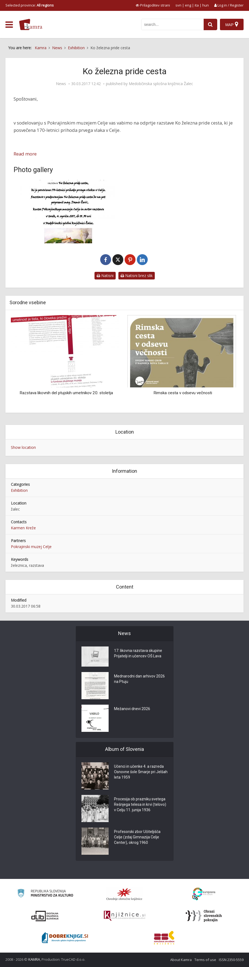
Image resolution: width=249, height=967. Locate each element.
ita (197, 5)
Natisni (105, 275)
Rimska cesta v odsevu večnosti (182, 392)
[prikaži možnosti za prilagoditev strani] (153, 5)
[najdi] (210, 24)
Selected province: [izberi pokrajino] (29, 5)
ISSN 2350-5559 (231, 959)
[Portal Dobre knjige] (65, 937)
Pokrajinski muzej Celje (31, 546)
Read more (25, 154)
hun (205, 5)
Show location (23, 447)
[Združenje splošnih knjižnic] (164, 937)
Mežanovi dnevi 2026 (132, 709)
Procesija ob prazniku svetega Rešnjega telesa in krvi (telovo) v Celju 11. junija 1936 (140, 804)
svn (178, 5)
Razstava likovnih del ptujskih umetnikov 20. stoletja (66, 392)
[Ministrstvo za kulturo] (45, 894)
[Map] (232, 24)
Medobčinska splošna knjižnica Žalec (161, 83)
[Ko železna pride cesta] (68, 211)
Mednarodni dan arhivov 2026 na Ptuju (139, 679)
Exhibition (19, 490)
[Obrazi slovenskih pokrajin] (204, 916)
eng (188, 5)
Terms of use (205, 959)
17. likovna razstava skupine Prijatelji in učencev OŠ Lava (138, 653)
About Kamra (181, 959)
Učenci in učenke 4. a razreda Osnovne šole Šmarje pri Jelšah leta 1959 (141, 771)
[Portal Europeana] (203, 894)
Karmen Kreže (23, 527)
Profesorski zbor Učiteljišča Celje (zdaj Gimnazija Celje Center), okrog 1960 (137, 837)
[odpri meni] (9, 24)
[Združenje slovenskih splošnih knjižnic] (124, 915)
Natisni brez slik (137, 275)
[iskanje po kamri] (172, 24)
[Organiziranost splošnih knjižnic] (124, 894)
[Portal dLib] (45, 916)
